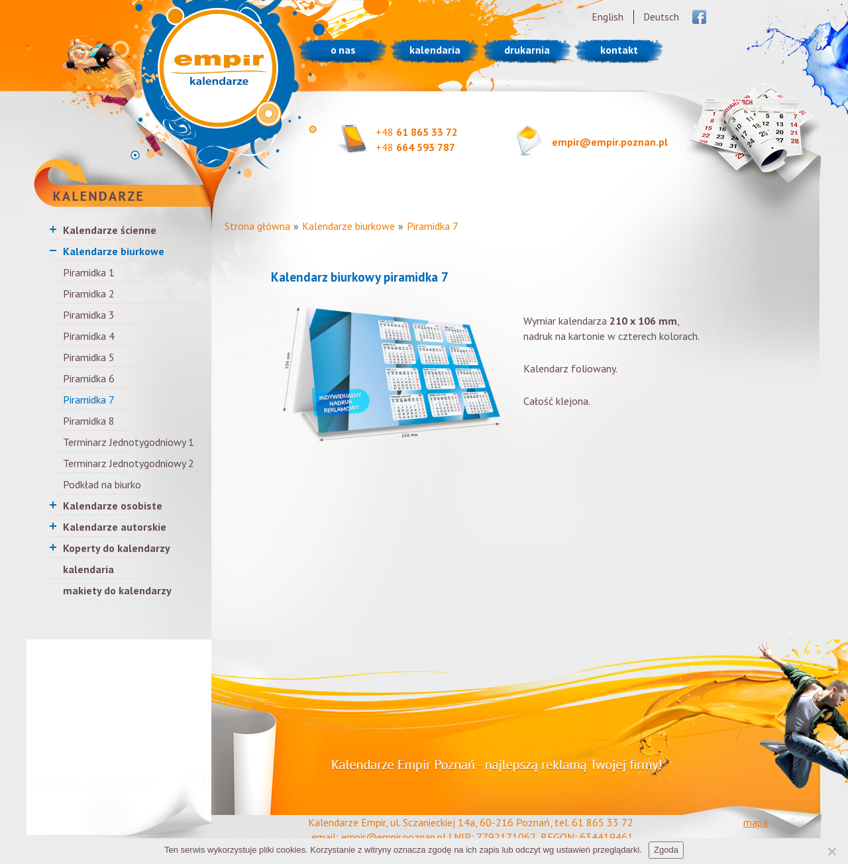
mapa (755, 822)
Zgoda (666, 850)
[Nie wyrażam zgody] (831, 851)
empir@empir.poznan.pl (610, 141)
